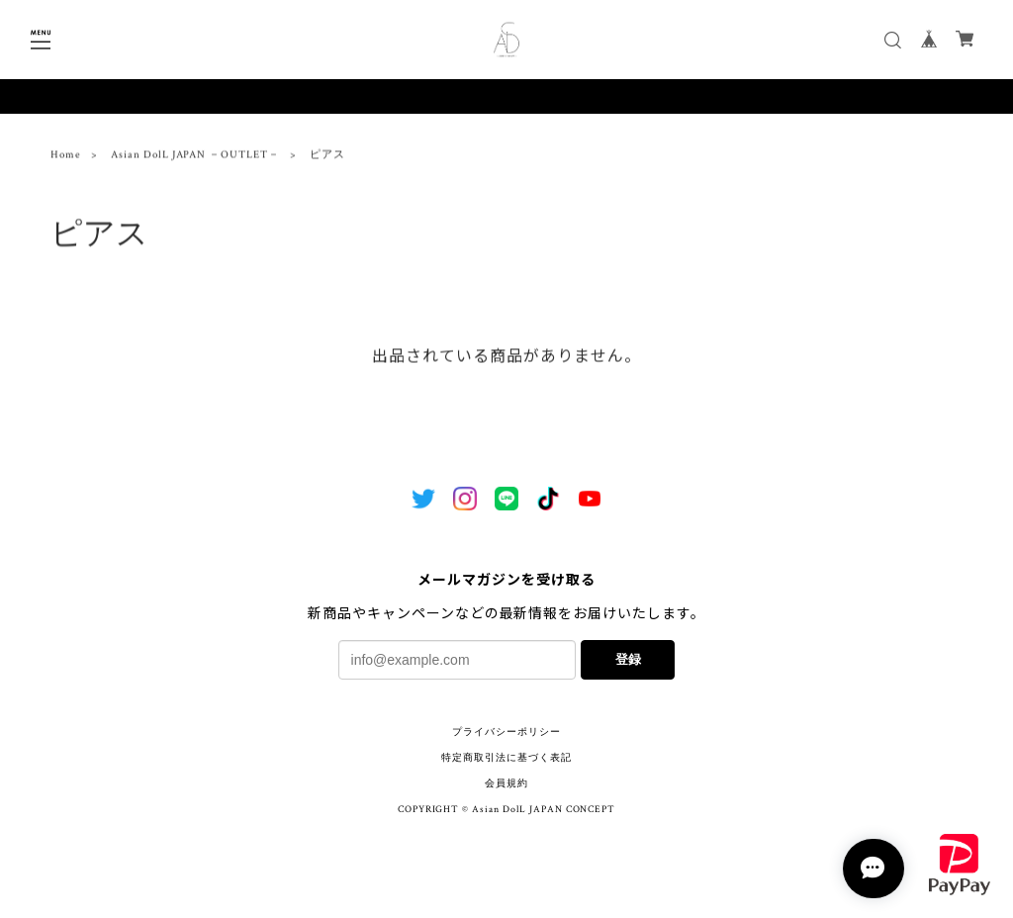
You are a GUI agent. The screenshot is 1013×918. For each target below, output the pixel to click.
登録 (628, 659)
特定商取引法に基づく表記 (506, 758)
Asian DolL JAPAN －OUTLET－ (195, 158)
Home (65, 158)
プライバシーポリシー (506, 732)
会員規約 (506, 784)
